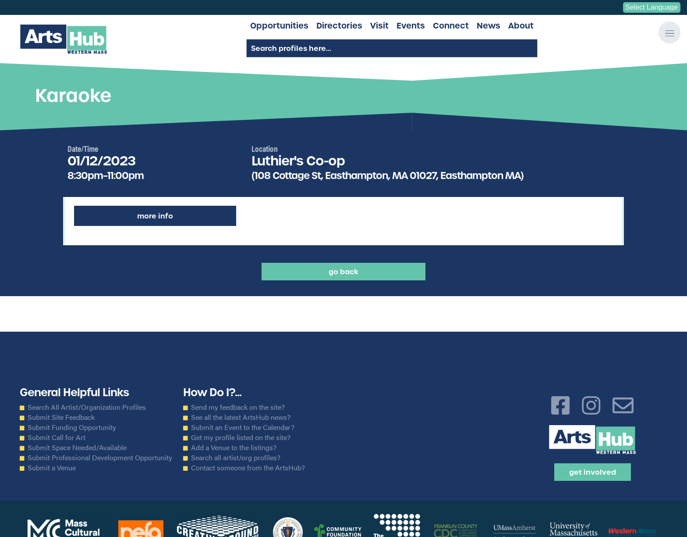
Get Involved (592, 472)
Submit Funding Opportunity (72, 427)
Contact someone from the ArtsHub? (248, 467)
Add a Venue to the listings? (233, 447)
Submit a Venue (52, 467)
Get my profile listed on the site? (240, 437)
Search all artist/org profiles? (235, 457)
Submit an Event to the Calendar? (242, 427)
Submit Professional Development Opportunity (100, 457)
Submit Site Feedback (61, 417)
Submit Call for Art (56, 437)
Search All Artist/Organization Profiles (87, 407)
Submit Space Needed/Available (77, 447)
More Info (155, 216)
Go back (343, 271)
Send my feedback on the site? (238, 407)
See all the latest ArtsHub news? (240, 417)
